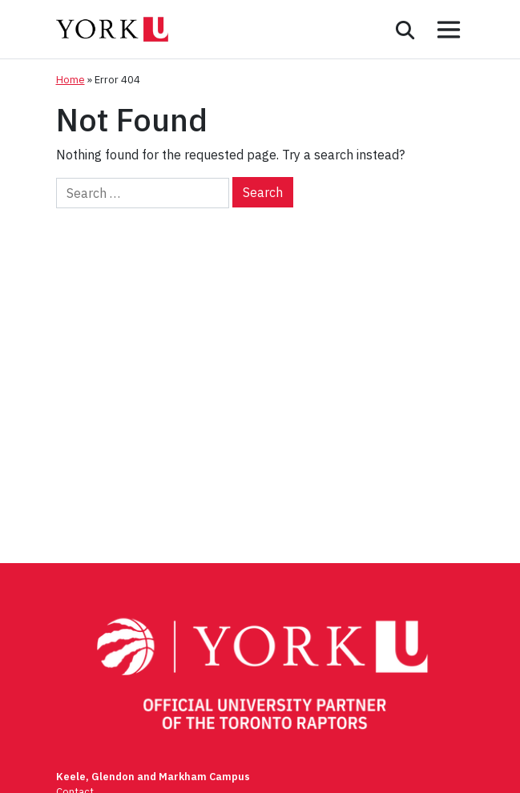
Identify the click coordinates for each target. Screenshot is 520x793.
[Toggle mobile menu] (449, 30)
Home (70, 80)
